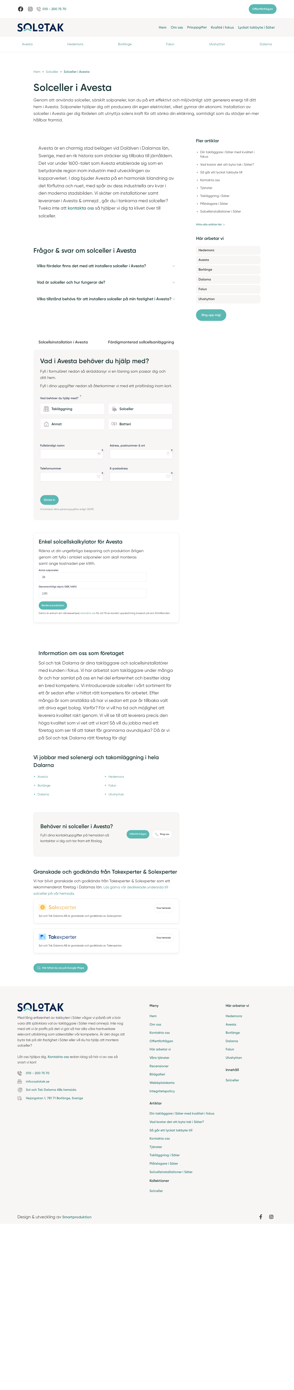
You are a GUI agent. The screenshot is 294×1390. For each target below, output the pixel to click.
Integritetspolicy (162, 1253)
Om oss (174, 27)
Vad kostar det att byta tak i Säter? (177, 1284)
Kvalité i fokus (222, 27)
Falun (170, 45)
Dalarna (265, 45)
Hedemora (75, 45)
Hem (160, 27)
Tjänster (156, 1310)
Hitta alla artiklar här (212, 226)
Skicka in (50, 660)
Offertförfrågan (262, 9)
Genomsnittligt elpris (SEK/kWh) (58, 746)
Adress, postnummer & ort (127, 605)
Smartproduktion (79, 1381)
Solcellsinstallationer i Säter (171, 1336)
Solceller (156, 1355)
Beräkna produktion (53, 765)
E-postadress (119, 628)
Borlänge (125, 45)
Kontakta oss (160, 1193)
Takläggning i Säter (165, 1319)
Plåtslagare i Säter (164, 1327)
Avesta (28, 45)
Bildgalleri (157, 1236)
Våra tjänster (159, 1219)
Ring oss (161, 993)
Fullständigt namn (52, 605)
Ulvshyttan (217, 45)
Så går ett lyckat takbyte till (171, 1293)
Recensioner (159, 1227)
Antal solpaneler (48, 730)
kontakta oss (88, 773)
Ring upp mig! (212, 318)
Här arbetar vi (160, 1210)
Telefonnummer (50, 628)
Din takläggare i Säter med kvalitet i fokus (182, 1276)
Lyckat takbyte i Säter (256, 27)
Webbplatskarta (162, 1244)
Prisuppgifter (196, 27)
